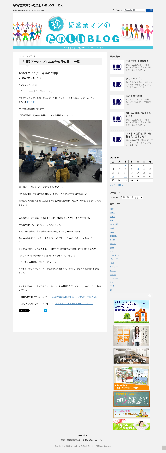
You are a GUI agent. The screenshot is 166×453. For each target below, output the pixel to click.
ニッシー (114, 278)
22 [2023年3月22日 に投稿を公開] (125, 176)
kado (112, 209)
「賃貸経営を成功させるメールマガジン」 (74, 303)
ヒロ (112, 282)
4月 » (120, 185)
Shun (112, 240)
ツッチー (40, 78)
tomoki (113, 243)
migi (112, 228)
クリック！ (32, 102)
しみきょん (115, 255)
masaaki (114, 224)
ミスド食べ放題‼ (134, 96)
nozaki (113, 232)
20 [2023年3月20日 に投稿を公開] (113, 176)
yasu (112, 247)
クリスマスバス (134, 78)
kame (112, 213)
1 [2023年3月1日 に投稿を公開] (125, 165)
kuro (112, 220)
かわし (113, 251)
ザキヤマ (114, 259)
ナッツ (113, 274)
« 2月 (113, 185)
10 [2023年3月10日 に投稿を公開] (138, 169)
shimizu (113, 236)
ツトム (113, 271)
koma (112, 216)
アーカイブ (116, 197)
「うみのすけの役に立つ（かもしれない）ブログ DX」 (73, 297)
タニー (113, 263)
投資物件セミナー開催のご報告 (39, 73)
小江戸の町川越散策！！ (138, 61)
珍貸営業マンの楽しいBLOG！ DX (38, 5)
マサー (113, 286)
